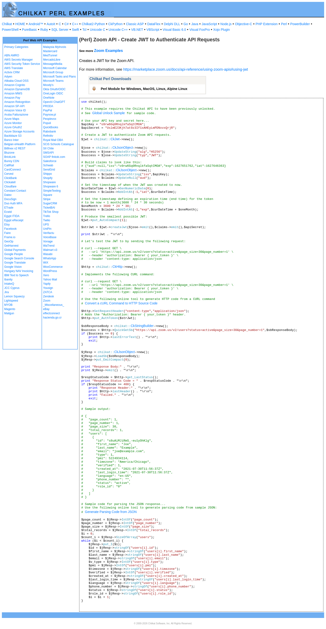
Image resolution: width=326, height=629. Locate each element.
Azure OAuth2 (13, 127)
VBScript (153, 29)
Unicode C (97, 29)
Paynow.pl (49, 114)
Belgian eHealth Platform (19, 144)
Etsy (7, 224)
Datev (8, 195)
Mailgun (9, 313)
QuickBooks (50, 127)
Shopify (48, 178)
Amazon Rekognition (17, 102)
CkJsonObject (123, 147)
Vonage (48, 241)
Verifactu (48, 233)
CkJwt (115, 139)
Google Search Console (19, 258)
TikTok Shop (51, 212)
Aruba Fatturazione (16, 114)
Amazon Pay (12, 97)
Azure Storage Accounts (19, 131)
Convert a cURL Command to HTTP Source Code (121, 303)
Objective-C (243, 24)
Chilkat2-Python (93, 24)
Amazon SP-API (14, 106)
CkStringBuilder (142, 326)
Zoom (46, 300)
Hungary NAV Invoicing (18, 271)
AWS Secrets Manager (18, 59)
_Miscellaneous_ (53, 305)
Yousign (48, 288)
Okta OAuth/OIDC (54, 89)
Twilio (46, 220)
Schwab (48, 165)
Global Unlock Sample (108, 113)
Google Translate (15, 262)
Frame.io (9, 237)
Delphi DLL (172, 24)
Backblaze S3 (12, 135)
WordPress (50, 271)
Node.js (225, 24)
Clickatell (10, 182)
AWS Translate (13, 68)
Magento (9, 309)
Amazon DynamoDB (17, 89)
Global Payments (15, 250)
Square (47, 195)
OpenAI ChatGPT (54, 102)
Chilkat (7, 24)
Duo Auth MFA (13, 203)
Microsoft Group (53, 72)
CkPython (115, 24)
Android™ (36, 24)
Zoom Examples (108, 51)
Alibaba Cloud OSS (16, 80)
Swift (75, 29)
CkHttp (118, 266)
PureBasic (29, 29)
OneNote (48, 97)
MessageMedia (52, 64)
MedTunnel (50, 55)
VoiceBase (50, 237)
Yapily (47, 283)
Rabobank (49, 131)
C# (66, 24)
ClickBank (10, 178)
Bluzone (9, 152)
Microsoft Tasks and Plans (59, 76)
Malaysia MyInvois (54, 47)
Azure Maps (11, 118)
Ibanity (8, 279)
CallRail (9, 165)
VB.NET (137, 29)
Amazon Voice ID (15, 110)
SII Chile (48, 148)
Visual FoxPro (199, 29)
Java (194, 24)
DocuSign (10, 199)
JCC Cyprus (11, 288)
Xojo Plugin (221, 29)
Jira (6, 292)
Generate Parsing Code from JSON (111, 512)
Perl (284, 24)
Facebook (10, 228)
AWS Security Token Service (22, 64)
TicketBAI (49, 207)
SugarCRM (50, 203)
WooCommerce (53, 266)
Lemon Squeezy (14, 296)
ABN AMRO (11, 55)
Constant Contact (15, 190)
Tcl (84, 29)
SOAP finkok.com (54, 157)
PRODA (48, 106)
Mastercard (50, 51)
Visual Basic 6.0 (174, 29)
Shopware (49, 182)
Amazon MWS (13, 93)
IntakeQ (9, 283)
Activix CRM (11, 72)
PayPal (47, 110)
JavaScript (209, 24)
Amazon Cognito (14, 85)
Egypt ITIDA (11, 216)
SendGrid (49, 169)
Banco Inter (11, 140)
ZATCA (47, 292)
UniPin (47, 228)
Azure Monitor (13, 123)
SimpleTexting (52, 190)
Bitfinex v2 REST (15, 148)
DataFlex (153, 24)
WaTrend (48, 245)
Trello (46, 216)
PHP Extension (267, 24)
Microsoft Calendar (55, 68)
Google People (13, 254)
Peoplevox (49, 118)
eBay (46, 309)
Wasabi (48, 254)
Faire (7, 233)
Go (185, 24)
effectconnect (51, 313)
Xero (46, 275)
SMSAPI (48, 152)
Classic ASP (135, 24)
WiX (45, 262)
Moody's (48, 85)
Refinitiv (48, 135)
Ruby (44, 29)
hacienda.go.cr (52, 317)
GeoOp (8, 241)
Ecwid (8, 212)
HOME (20, 24)
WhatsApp (49, 258)
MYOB (8, 305)
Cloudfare (10, 186)
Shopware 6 (50, 186)
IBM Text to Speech (16, 275)
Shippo (47, 173)
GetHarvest (11, 245)
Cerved (8, 173)
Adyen (8, 76)
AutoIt (51, 24)
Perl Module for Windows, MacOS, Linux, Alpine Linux (144, 89)
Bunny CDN (11, 161)
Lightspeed (11, 300)
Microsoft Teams (53, 80)
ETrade (8, 207)
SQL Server (60, 29)
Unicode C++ (118, 29)
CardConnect (12, 169)
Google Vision (13, 266)
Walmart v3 (50, 250)
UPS (46, 224)
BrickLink (10, 157)
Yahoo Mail (50, 279)
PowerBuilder (300, 24)
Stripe (46, 199)
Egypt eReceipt (13, 220)
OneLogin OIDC (53, 93)
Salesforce (50, 161)
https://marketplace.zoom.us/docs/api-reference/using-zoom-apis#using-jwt (185, 69)
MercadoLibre (51, 59)
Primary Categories (16, 47)
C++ (75, 24)
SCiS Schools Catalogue (58, 144)
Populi (47, 123)
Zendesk (48, 296)
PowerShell (10, 29)
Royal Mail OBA (53, 140)
